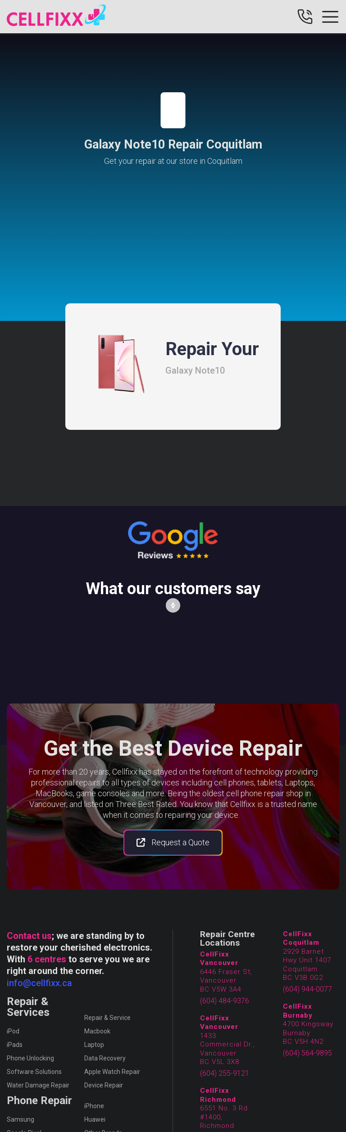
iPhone (94, 1106)
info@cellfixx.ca (39, 983)
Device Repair (103, 1085)
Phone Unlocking (30, 1058)
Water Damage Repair (38, 1085)
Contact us (29, 935)
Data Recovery (105, 1058)
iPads (15, 1045)
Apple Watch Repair (112, 1072)
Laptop (94, 1045)
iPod (13, 1031)
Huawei (94, 1119)
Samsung (20, 1119)
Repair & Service (107, 1018)
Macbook (97, 1031)
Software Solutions (34, 1072)
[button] (173, 605)
